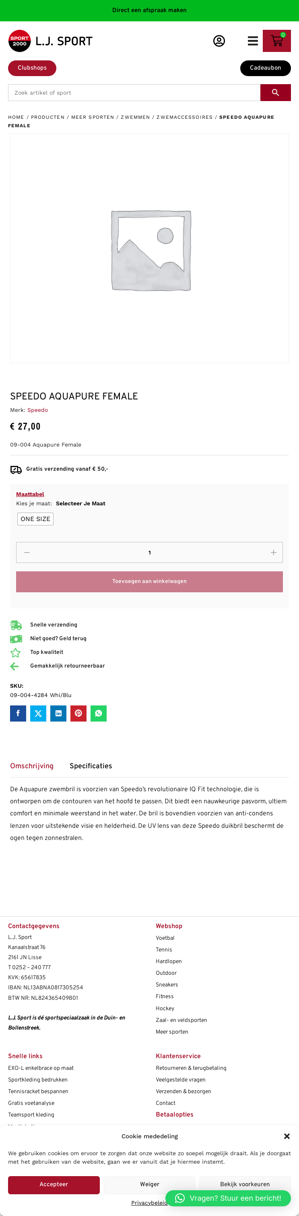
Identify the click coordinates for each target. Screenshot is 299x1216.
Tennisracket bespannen (38, 1091)
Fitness (165, 996)
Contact (165, 1103)
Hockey (165, 1008)
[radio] (35, 519)
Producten (48, 117)
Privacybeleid (149, 1202)
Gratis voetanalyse (31, 1103)
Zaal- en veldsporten (181, 1020)
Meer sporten (92, 117)
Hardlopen (169, 961)
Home (16, 117)
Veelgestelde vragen (181, 1080)
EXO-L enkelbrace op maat (41, 1068)
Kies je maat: (60, 503)
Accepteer (53, 1185)
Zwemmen (135, 117)
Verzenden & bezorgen (183, 1091)
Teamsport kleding (31, 1115)
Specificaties (91, 766)
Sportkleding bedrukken (38, 1080)
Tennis (164, 950)
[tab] (36, 769)
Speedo (37, 410)
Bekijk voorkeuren (245, 1185)
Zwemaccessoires (185, 117)
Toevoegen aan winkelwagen (149, 581)
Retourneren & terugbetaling (191, 1068)
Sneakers (167, 985)
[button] (287, 1136)
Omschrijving (32, 766)
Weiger (149, 1185)
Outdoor (166, 973)
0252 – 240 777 (31, 967)
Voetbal (165, 938)
